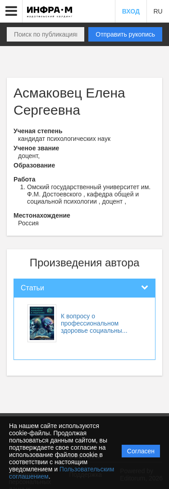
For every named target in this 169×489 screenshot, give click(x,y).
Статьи (32, 288)
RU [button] (157, 11)
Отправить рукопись (125, 34)
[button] (11, 11)
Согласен (141, 451)
